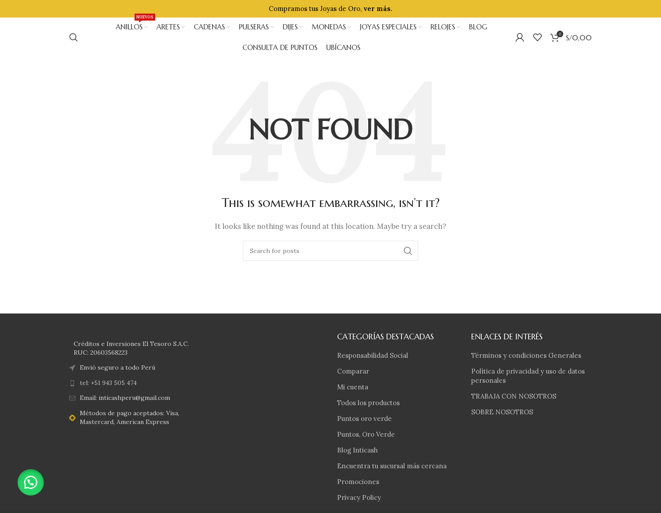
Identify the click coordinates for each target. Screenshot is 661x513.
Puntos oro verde (364, 418)
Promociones (358, 481)
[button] (31, 482)
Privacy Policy (359, 497)
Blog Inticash (357, 450)
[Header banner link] (330, 9)
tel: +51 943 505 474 (108, 383)
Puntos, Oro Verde (366, 434)
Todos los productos (368, 403)
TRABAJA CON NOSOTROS (513, 396)
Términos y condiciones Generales (526, 355)
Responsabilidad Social (372, 355)
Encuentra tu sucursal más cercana (392, 466)
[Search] (73, 37)
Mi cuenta (352, 387)
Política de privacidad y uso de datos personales (528, 376)
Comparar (353, 371)
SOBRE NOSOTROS (502, 412)
